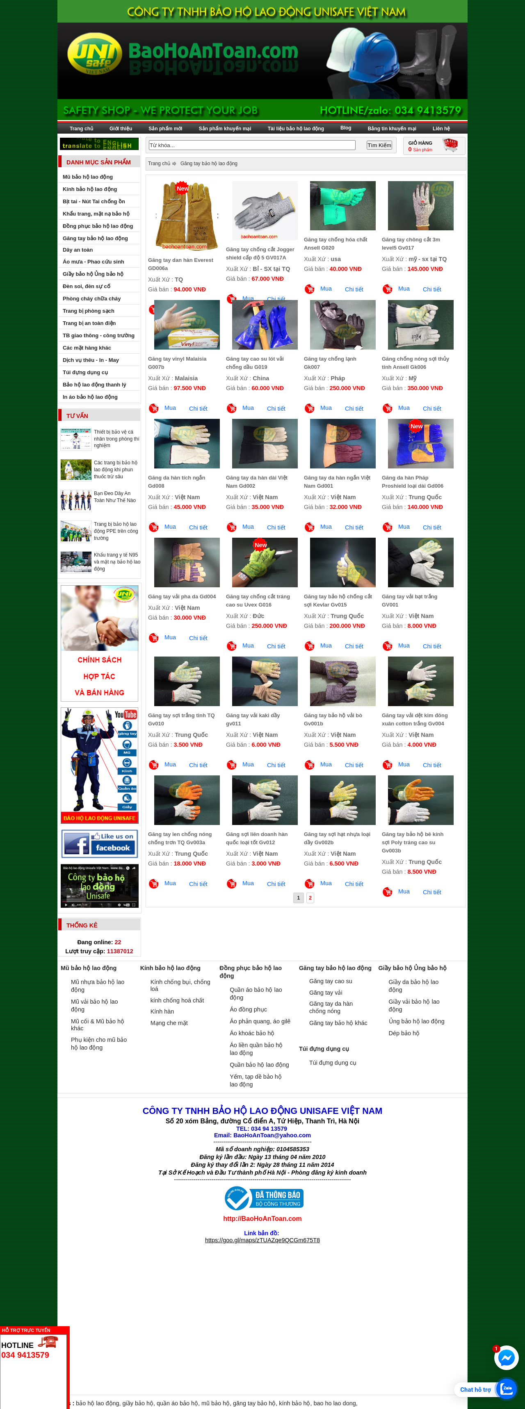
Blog (346, 128)
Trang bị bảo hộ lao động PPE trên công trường (116, 531)
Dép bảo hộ (404, 1033)
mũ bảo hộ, (217, 1403)
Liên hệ (441, 129)
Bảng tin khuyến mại (392, 129)
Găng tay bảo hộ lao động (208, 163)
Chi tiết (354, 289)
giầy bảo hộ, (140, 1403)
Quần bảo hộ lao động (259, 1064)
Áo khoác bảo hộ (252, 1033)
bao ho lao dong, (335, 1403)
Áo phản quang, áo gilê (260, 1021)
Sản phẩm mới (165, 129)
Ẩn (72, 1329)
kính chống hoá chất (177, 1000)
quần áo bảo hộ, (179, 1403)
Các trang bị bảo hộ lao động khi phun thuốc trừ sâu (115, 470)
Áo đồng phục (248, 1009)
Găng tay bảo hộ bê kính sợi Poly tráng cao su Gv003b (412, 842)
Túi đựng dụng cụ (332, 1062)
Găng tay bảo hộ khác (338, 1023)
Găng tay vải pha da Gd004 (182, 596)
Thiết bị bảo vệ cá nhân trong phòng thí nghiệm (116, 438)
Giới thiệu (121, 129)
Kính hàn (162, 1011)
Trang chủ (81, 129)
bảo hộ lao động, (99, 1403)
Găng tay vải (325, 992)
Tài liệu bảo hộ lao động (296, 129)
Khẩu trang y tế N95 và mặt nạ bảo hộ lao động (117, 562)
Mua (326, 288)
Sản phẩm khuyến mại (225, 129)
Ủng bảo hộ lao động (417, 1021)
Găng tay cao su (330, 981)
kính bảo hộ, (296, 1403)
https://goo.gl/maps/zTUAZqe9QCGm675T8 (262, 1240)
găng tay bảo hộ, (256, 1403)
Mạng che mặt (169, 1023)
